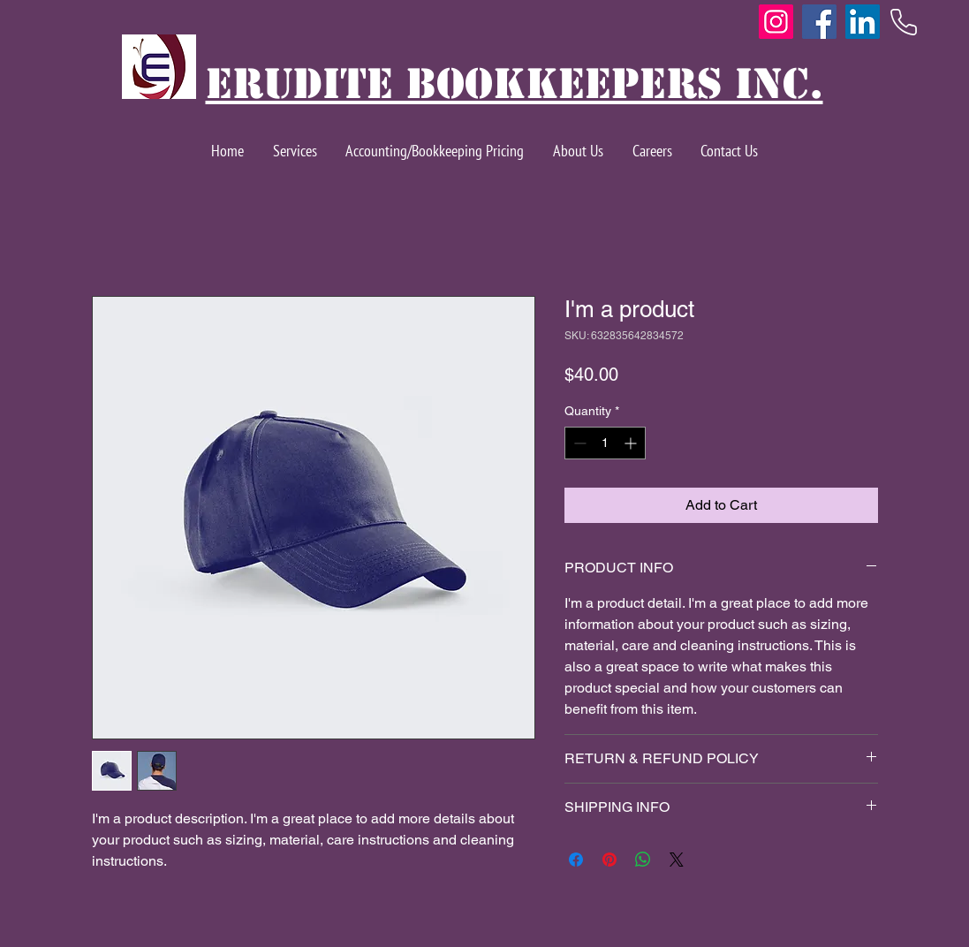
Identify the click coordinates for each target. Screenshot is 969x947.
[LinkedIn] (862, 21)
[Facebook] (819, 21)
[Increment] (632, 443)
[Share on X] (676, 859)
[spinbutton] (605, 443)
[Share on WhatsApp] (643, 859)
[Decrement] (578, 443)
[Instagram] (776, 21)
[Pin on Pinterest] (609, 859)
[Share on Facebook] (576, 859)
